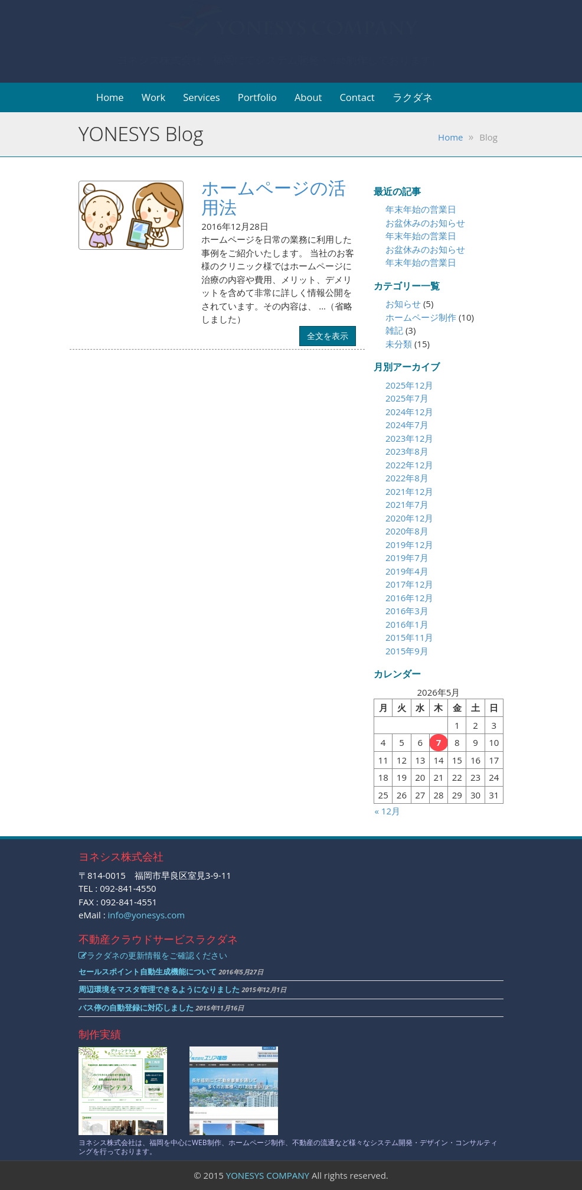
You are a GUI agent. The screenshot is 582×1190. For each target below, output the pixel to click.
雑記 (394, 330)
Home (110, 97)
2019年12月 (409, 544)
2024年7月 (407, 425)
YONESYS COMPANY (267, 1175)
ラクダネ (413, 97)
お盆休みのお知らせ (425, 223)
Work (154, 97)
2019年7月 (407, 557)
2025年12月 (409, 385)
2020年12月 (409, 518)
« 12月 (387, 811)
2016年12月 (409, 598)
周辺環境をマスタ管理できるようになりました (159, 989)
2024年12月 (409, 412)
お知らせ (403, 303)
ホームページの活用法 (273, 197)
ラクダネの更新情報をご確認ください (153, 955)
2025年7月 (407, 398)
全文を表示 (327, 335)
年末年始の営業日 (420, 209)
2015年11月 (409, 637)
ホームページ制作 (420, 317)
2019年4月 (407, 571)
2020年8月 (407, 531)
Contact (356, 97)
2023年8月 (407, 451)
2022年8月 (407, 478)
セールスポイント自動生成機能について (148, 971)
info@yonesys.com (146, 915)
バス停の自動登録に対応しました (136, 1007)
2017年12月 (409, 584)
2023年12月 (409, 438)
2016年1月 (407, 624)
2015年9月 (407, 651)
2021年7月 (407, 504)
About (308, 97)
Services (201, 97)
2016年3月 (407, 611)
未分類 (398, 344)
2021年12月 (409, 491)
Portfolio (257, 97)
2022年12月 (409, 465)
